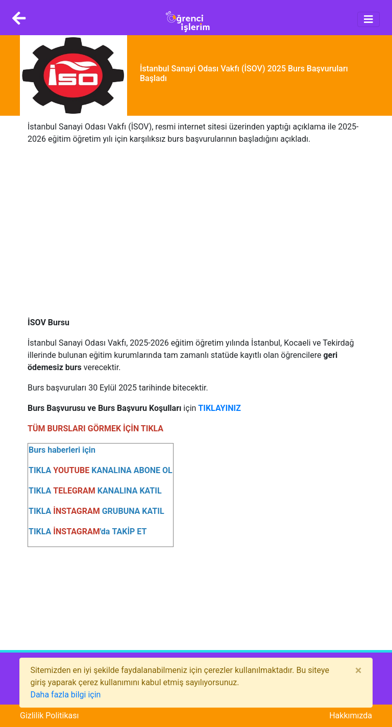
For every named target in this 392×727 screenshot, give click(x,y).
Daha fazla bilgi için (65, 694)
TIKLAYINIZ (219, 408)
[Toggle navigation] (368, 19)
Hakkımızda (350, 715)
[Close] (358, 670)
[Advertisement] (196, 224)
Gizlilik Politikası (49, 715)
